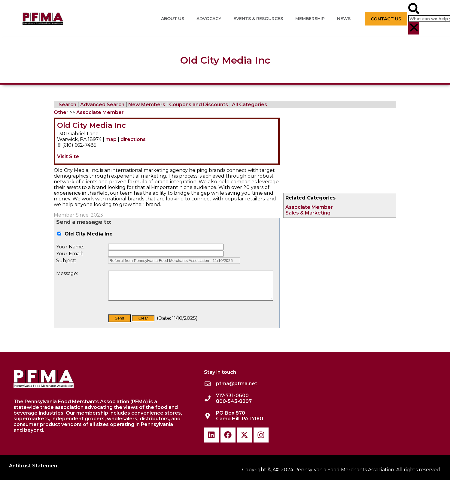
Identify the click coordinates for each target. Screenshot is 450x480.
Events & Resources (258, 18)
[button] (413, 9)
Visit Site (68, 156)
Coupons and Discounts (198, 104)
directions (133, 139)
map (111, 139)
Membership (310, 18)
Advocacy (208, 18)
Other (61, 112)
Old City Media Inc (91, 125)
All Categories (249, 104)
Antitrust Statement (34, 466)
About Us (172, 18)
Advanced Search (102, 104)
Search (67, 104)
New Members (146, 104)
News (344, 18)
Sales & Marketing (307, 213)
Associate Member (309, 207)
